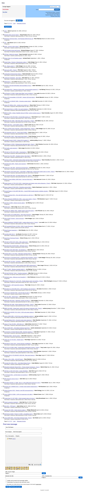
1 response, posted (20, 47)
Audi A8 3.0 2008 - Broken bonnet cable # (14, 203)
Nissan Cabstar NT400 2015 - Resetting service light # (17, 187)
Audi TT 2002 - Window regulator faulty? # (14, 269)
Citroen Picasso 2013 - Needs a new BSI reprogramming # (19, 390)
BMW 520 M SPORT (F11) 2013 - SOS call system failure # (19, 312)
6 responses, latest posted (20, 75)
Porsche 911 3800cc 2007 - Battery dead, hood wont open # (19, 210)
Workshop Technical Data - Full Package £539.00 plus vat (18, 38)
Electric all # (7, 206)
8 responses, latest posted (22, 153)
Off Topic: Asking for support (11, 54)
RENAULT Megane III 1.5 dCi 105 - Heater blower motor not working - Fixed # (23, 281)
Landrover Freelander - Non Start (12, 77)
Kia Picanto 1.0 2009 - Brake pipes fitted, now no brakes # (18, 93)
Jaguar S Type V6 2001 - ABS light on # (14, 324)
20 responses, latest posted (21, 274)
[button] (33, 470)
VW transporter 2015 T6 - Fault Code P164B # (15, 132)
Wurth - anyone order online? (11, 46)
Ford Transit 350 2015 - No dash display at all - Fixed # (18, 175)
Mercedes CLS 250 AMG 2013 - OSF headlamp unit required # (20, 288)
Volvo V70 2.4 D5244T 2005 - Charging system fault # (17, 101)
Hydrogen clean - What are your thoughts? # (15, 277)
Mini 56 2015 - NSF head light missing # (14, 285)
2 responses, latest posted (21, 36)
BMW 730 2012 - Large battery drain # (13, 124)
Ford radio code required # (10, 148)
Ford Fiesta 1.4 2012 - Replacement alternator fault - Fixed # (19, 144)
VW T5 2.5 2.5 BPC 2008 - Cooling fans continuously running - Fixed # (22, 347)
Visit (5, 42)
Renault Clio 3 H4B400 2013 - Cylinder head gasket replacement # (21, 386)
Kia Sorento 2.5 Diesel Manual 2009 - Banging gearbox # (18, 331)
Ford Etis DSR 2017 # (9, 234)
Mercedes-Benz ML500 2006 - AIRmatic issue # (16, 246)
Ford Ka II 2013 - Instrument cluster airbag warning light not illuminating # (22, 160)
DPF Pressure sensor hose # (11, 378)
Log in (19, 20)
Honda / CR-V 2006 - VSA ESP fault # (13, 359)
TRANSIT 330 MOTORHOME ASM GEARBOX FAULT (17, 85)
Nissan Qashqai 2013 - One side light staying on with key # (19, 195)
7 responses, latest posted (21, 71)
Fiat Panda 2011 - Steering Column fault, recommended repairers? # (21, 89)
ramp (5, 31)
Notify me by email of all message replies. (17, 485)
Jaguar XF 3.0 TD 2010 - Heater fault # (14, 339)
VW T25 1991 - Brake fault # (11, 296)
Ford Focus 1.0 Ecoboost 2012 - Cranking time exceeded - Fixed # (21, 257)
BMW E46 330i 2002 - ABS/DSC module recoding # (17, 300)
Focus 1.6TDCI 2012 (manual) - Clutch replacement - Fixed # (19, 128)
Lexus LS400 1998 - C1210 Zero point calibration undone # (19, 316)
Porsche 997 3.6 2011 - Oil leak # (12, 261)
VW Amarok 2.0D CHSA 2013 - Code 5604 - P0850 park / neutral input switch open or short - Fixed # (29, 171)
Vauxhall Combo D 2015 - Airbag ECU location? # (16, 140)
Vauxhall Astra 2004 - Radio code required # (15, 163)
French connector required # (11, 402)
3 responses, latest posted (21, 63)
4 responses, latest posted (20, 122)
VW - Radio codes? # (9, 66)
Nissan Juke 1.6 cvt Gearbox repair (13, 58)
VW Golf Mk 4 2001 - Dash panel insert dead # (16, 136)
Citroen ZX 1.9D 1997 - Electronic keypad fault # (16, 167)
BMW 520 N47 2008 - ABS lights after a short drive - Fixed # (19, 120)
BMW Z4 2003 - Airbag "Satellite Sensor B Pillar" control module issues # (22, 113)
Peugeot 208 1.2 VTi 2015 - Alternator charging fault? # (18, 253)
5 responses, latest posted (21, 67)
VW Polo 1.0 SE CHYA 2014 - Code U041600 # (16, 371)
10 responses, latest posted (21, 51)
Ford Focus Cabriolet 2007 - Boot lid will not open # (17, 292)
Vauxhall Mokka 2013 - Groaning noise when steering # (18, 320)
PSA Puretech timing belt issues (12, 50)
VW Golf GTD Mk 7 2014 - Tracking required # (15, 273)
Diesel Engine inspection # (10, 230)
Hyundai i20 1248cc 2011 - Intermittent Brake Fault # (17, 363)
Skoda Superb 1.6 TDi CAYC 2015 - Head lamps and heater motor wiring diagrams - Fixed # (27, 183)
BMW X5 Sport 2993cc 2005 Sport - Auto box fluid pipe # (18, 179)
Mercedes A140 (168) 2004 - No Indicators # (15, 249)
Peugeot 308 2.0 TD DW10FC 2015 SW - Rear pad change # (19, 355)
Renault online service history (11, 34)
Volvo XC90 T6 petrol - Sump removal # (14, 218)
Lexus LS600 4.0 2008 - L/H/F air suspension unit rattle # (18, 394)
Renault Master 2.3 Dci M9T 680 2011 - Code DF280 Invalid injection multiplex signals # (26, 191)
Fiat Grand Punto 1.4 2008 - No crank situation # (16, 109)
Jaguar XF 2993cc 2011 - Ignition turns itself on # (16, 105)
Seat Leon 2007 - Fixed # (10, 70)
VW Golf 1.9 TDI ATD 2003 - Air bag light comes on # (17, 117)
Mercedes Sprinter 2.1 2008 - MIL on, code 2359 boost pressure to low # (22, 382)
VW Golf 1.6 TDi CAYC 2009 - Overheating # (15, 152)
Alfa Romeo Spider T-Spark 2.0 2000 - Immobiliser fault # (18, 414)
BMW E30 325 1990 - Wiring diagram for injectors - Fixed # (19, 304)
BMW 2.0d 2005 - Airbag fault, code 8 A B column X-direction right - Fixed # (23, 308)
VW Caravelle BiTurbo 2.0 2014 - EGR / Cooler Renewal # (18, 226)
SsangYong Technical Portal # (11, 238)
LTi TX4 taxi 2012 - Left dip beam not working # (16, 374)
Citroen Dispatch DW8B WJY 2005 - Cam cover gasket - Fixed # (20, 199)
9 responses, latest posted (21, 368)
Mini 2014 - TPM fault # (10, 406)
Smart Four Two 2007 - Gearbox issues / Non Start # (17, 156)
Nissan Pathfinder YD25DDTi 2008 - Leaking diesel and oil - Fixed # (21, 222)
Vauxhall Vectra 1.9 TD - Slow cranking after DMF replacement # (20, 265)
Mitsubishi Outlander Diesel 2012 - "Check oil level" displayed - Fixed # (22, 367)
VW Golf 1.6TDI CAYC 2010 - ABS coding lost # (16, 242)
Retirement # (7, 81)
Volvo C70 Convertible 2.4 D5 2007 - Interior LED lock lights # (19, 97)
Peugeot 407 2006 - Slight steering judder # (15, 410)
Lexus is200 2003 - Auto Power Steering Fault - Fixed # (18, 417)
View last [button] (35, 36)
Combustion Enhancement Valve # (12, 74)
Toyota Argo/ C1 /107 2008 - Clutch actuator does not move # (19, 398)
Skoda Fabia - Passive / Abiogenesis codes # (15, 62)
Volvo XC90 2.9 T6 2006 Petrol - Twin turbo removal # (17, 214)
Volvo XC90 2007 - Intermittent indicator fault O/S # (17, 328)
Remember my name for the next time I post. (18, 487)
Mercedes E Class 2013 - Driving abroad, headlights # (17, 343)
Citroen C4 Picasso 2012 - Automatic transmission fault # (18, 351)
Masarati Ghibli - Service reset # (12, 335)
